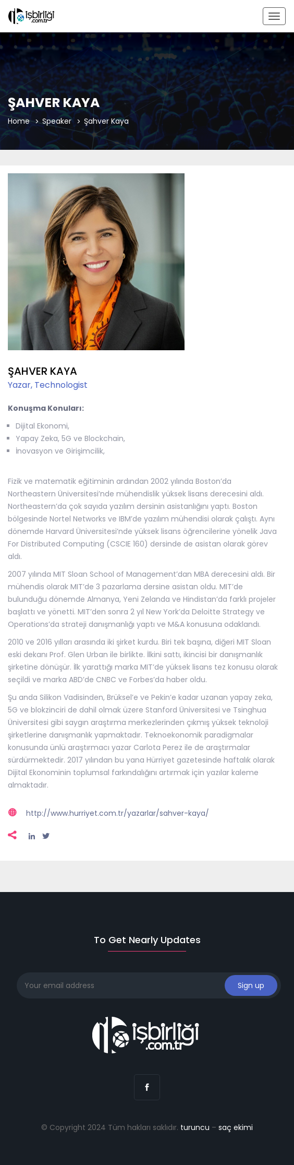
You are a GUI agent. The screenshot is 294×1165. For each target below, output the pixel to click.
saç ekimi (235, 1127)
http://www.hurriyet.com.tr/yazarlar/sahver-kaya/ (117, 813)
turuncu (195, 1127)
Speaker (56, 121)
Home (19, 121)
